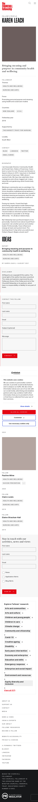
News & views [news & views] (8, 717)
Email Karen (8, 155)
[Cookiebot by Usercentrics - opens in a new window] (11, 373)
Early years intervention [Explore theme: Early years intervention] (16, 651)
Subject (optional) (8, 328)
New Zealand (8, 111)
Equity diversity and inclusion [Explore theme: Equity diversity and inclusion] (14, 683)
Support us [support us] (7, 704)
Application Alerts (11, 576)
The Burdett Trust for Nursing (17, 130)
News (7, 572)
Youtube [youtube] (5, 762)
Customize (19, 417)
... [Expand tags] (24, 483)
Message (5, 336)
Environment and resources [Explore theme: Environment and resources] (18, 675)
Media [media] (4, 711)
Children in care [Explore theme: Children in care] (12, 622)
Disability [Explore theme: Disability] (9, 646)
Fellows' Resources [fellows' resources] (11, 727)
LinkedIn (14, 151)
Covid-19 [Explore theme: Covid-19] (9, 637)
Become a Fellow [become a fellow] (9, 731)
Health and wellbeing (12, 86)
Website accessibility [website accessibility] (12, 736)
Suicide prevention (11, 483)
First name (6, 303)
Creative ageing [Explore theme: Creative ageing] (12, 642)
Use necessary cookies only (19, 423)
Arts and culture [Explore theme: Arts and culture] (12, 613)
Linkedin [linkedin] (5, 752)
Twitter (24, 151)
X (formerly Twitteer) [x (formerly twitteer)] (11, 745)
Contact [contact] (6, 708)
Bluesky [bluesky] (5, 749)
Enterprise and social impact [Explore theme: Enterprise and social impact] (18, 669)
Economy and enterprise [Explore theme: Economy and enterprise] (16, 655)
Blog (5, 151)
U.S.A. (19, 111)
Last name (6, 311)
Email (4, 319)
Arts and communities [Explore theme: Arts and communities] (15, 608)
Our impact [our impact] (7, 724)
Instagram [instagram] (6, 756)
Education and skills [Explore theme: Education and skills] (14, 660)
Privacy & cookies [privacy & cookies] (10, 740)
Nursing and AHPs (11, 90)
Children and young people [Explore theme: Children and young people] (17, 617)
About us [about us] (6, 701)
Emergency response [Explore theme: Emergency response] (15, 664)
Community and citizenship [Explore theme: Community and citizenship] (17, 631)
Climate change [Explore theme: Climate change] (12, 626)
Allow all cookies (19, 412)
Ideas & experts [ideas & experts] (9, 720)
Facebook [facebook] (6, 759)
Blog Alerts (9, 581)
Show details (25, 406)
